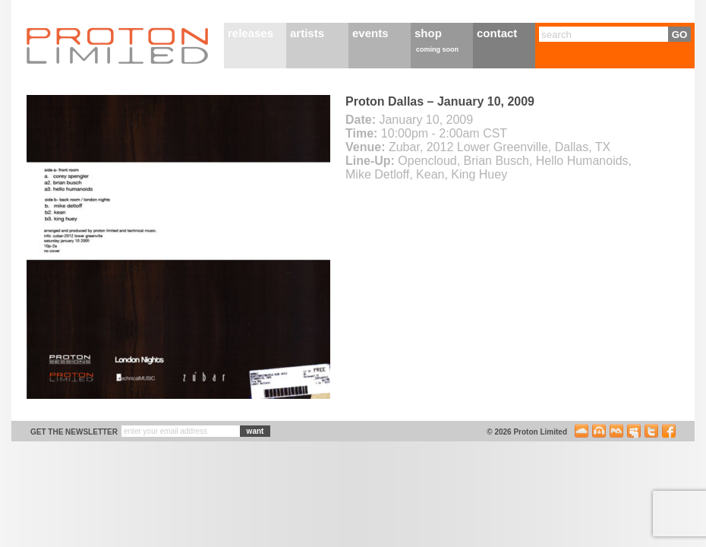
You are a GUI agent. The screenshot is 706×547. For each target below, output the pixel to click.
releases (250, 33)
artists (307, 33)
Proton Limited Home (117, 45)
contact (497, 33)
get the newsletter (74, 432)
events (370, 33)
